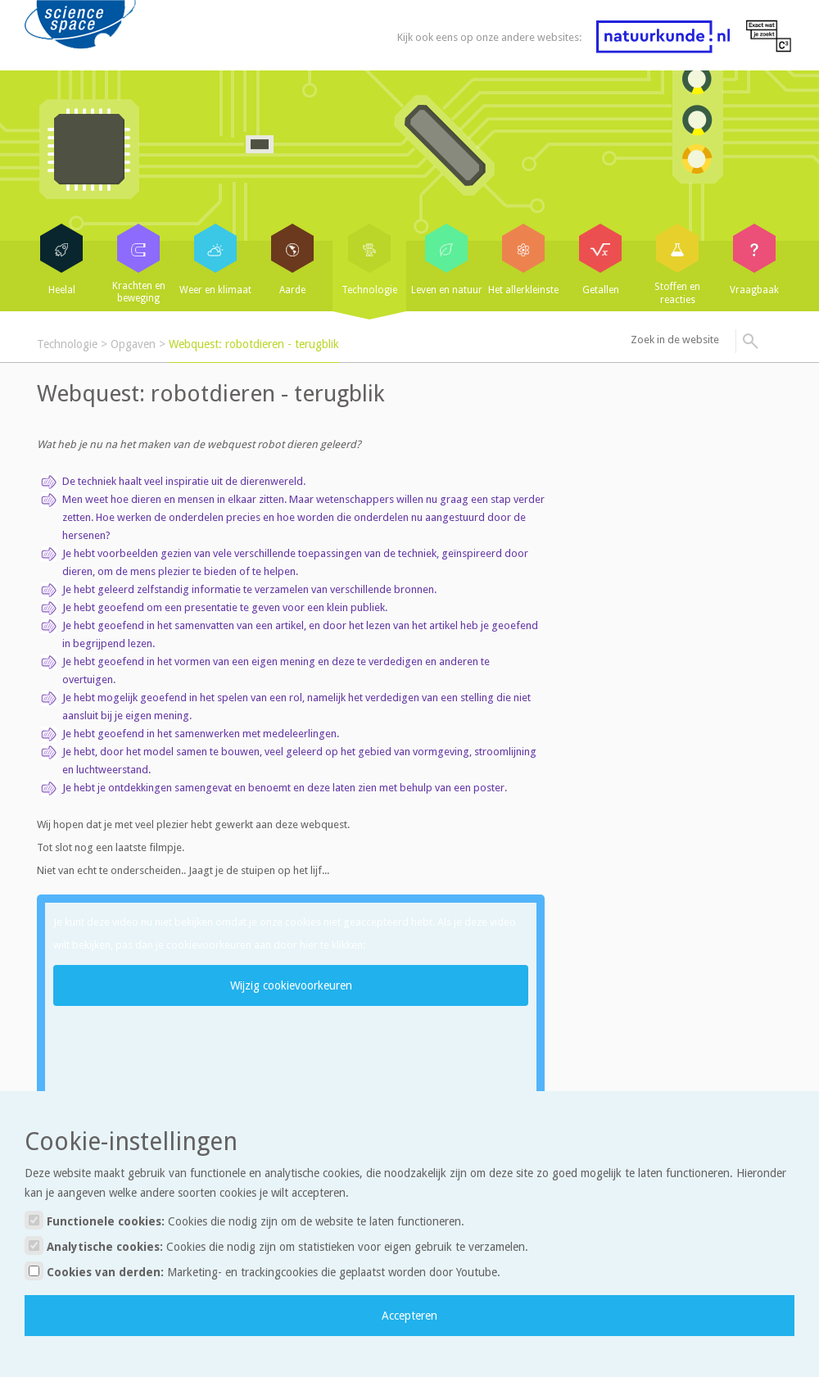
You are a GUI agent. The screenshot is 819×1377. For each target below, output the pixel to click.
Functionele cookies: (244, 1220)
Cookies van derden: (262, 1270)
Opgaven (133, 344)
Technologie (67, 344)
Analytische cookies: (276, 1245)
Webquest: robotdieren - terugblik (254, 344)
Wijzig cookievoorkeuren (291, 985)
